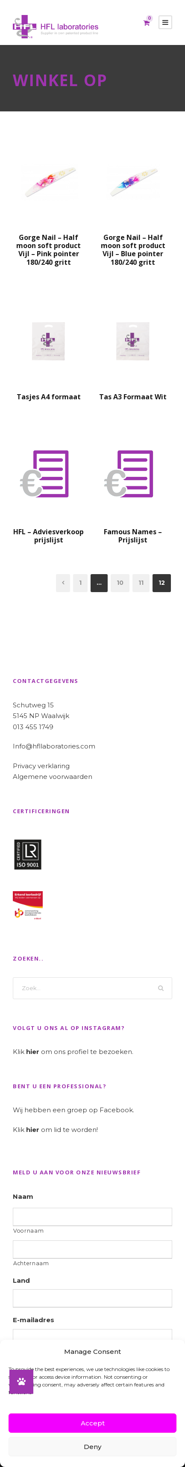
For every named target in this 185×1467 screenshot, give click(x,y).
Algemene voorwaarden (52, 776)
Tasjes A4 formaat (49, 396)
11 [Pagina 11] (141, 583)
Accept (93, 1423)
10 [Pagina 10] (120, 583)
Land (21, 1280)
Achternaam (31, 1263)
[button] (21, 1382)
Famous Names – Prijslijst (133, 536)
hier (32, 1052)
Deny (92, 1447)
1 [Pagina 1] (80, 583)
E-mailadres (33, 1320)
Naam (23, 1196)
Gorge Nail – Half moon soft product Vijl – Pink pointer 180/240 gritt (48, 250)
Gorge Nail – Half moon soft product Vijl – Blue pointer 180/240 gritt (133, 250)
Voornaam (28, 1230)
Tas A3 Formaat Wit (133, 396)
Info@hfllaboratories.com (54, 746)
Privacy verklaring (41, 766)
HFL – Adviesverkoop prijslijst (48, 536)
